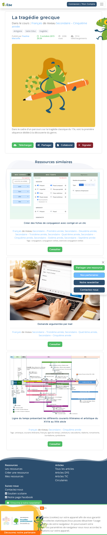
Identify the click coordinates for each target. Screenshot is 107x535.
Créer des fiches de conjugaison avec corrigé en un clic (55, 223)
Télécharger (23, 145)
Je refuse (24, 513)
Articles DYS (62, 472)
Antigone (18, 31)
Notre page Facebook (19, 497)
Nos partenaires (89, 275)
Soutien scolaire (16, 493)
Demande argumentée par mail (55, 324)
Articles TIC (61, 476)
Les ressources (13, 468)
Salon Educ (31, 31)
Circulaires (61, 480)
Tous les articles (64, 468)
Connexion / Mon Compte (82, 4)
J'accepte (11, 513)
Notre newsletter (89, 282)
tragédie (43, 31)
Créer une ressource (17, 472)
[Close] (103, 262)
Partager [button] (44, 145)
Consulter (54, 249)
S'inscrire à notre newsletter (23, 503)
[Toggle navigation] (102, 4)
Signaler (84, 145)
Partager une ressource (89, 268)
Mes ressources (14, 476)
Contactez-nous (89, 290)
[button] (65, 145)
